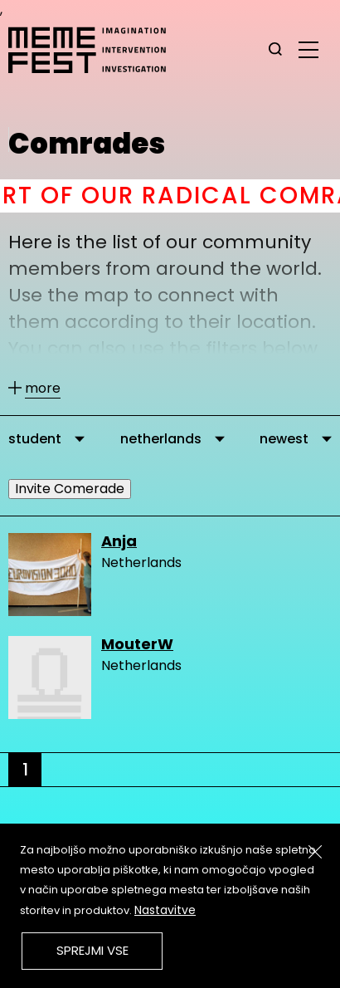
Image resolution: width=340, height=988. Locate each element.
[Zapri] (315, 851)
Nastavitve (165, 910)
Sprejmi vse (92, 950)
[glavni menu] (308, 49)
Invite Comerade (69, 488)
